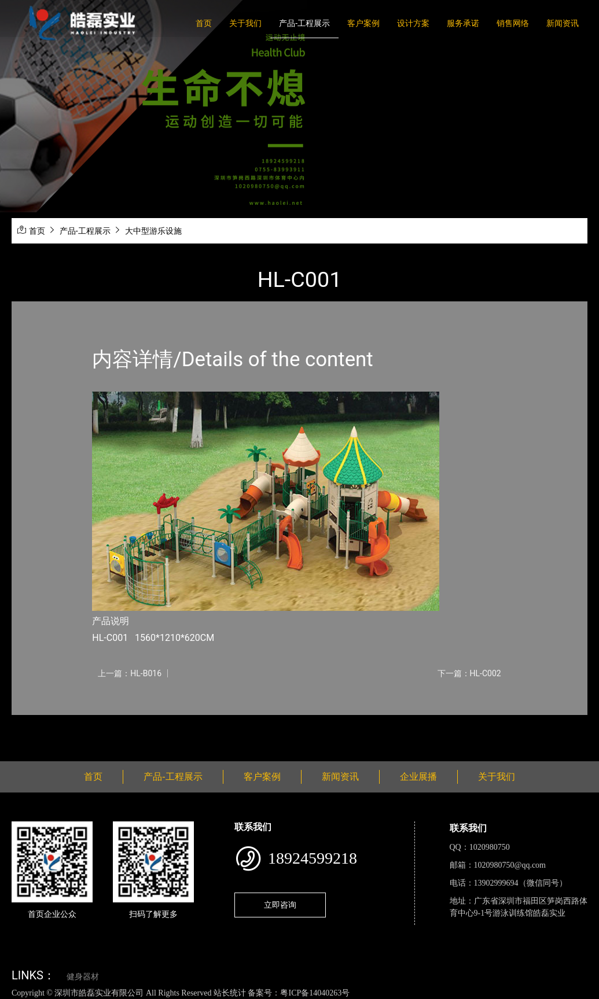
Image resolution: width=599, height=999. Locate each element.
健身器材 (83, 976)
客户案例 (363, 23)
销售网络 (513, 23)
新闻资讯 (562, 23)
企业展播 (418, 776)
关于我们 (245, 23)
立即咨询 (280, 904)
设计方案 (413, 23)
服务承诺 (463, 23)
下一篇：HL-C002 (469, 673)
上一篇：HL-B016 (129, 673)
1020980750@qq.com (510, 865)
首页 (204, 23)
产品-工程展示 (304, 23)
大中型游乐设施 (153, 230)
